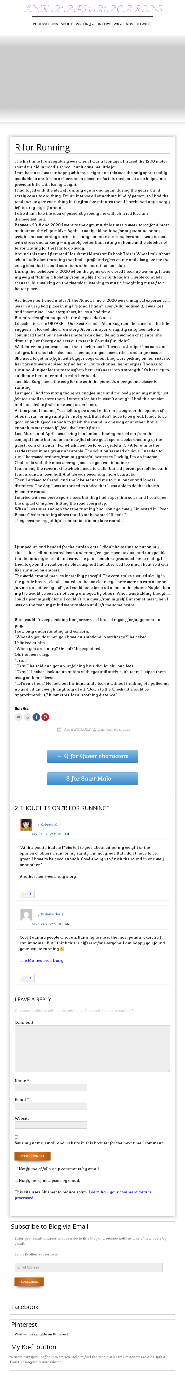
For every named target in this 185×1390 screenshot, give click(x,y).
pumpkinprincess (114, 729)
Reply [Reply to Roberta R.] (27, 894)
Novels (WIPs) (139, 24)
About (67, 24)
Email (22, 1099)
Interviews (108, 24)
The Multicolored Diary (41, 960)
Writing (83, 24)
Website (22, 1118)
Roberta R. (48, 824)
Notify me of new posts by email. (49, 1180)
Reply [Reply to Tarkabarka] (27, 978)
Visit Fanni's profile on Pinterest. (42, 1334)
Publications (45, 24)
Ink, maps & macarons (92, 9)
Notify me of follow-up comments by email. (59, 1168)
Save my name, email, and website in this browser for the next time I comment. (89, 1143)
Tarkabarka (50, 914)
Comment (24, 1022)
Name (22, 1080)
